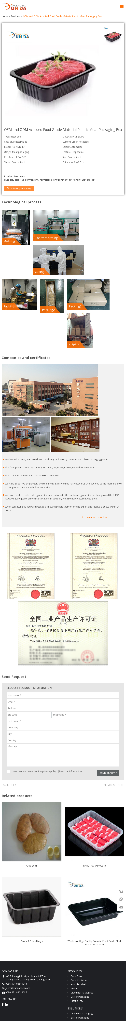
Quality (8, 984)
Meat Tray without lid (94, 787)
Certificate (10, 976)
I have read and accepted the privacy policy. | (46, 692)
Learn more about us (95, 438)
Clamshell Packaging (82, 914)
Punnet (74, 909)
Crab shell (31, 787)
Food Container (79, 901)
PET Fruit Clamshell (81, 959)
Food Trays (77, 943)
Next (121, 706)
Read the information (70, 692)
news (5, 992)
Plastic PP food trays (31, 862)
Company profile (14, 972)
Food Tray (76, 897)
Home (5, 16)
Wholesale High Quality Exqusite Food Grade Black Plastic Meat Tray (94, 864)
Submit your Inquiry (19, 188)
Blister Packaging (80, 918)
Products (15, 16)
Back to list (10, 706)
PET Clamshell (78, 905)
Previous (109, 706)
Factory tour (11, 980)
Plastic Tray (77, 922)
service (7, 1001)
